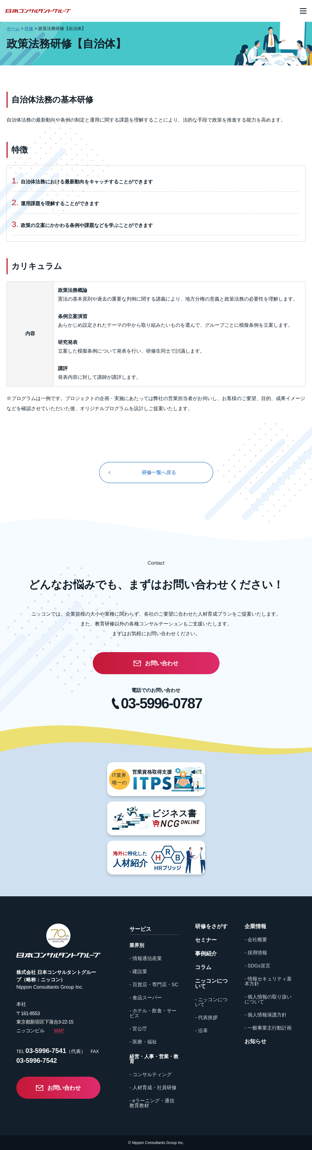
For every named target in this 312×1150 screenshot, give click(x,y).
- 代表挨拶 (206, 1017)
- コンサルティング (150, 1074)
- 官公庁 (138, 1028)
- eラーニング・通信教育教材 (151, 1103)
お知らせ (255, 1041)
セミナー (206, 940)
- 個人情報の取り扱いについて (268, 999)
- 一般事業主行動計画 (268, 1028)
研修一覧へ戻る (159, 472)
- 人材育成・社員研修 (153, 1087)
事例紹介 (206, 953)
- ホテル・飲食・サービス (153, 1013)
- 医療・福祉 (143, 1042)
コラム (203, 967)
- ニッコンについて (211, 1002)
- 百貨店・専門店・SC (153, 984)
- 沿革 (201, 1030)
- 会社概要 (256, 939)
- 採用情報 (256, 952)
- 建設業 (138, 971)
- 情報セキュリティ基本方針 (268, 981)
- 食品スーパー (145, 997)
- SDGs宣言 (257, 966)
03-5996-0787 (161, 703)
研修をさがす (211, 926)
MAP (59, 1030)
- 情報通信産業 (145, 958)
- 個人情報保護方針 (266, 1015)
